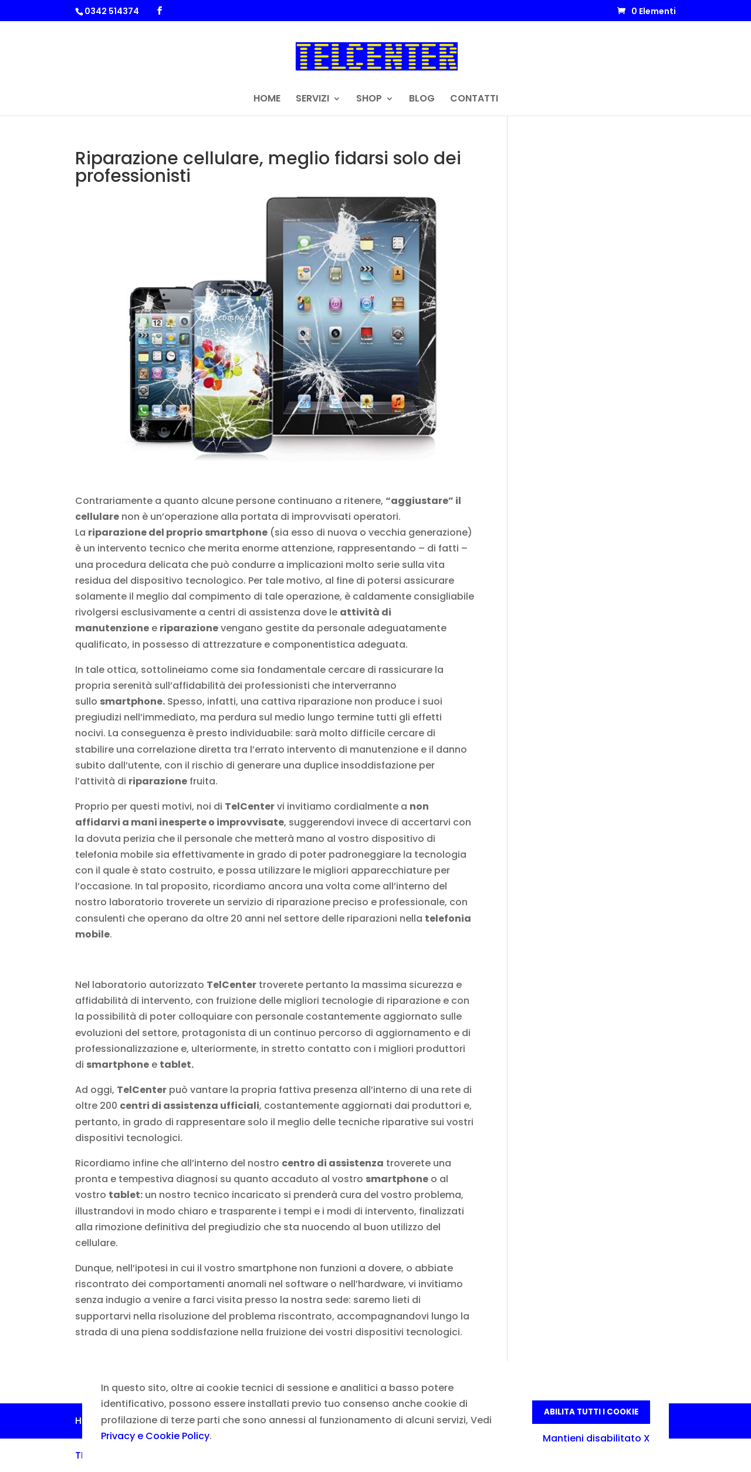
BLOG (422, 99)
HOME (266, 99)
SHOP (369, 99)
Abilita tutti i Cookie (591, 1411)
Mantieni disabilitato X (596, 1438)
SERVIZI (312, 99)
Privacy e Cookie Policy (155, 1436)
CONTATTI (474, 99)
